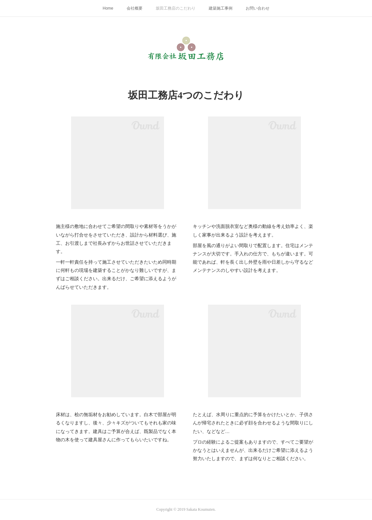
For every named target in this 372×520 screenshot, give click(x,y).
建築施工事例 (220, 8)
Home (108, 8)
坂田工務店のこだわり (175, 8)
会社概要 (135, 8)
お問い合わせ (257, 8)
